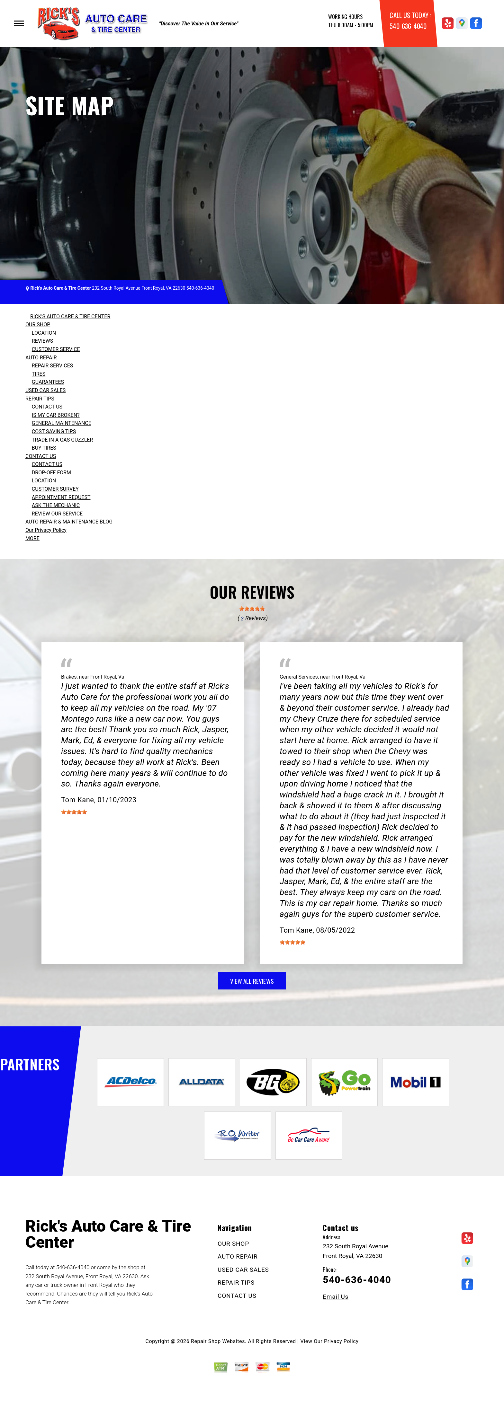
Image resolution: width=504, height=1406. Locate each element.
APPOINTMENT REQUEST (61, 497)
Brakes (68, 677)
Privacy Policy (341, 1341)
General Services (299, 677)
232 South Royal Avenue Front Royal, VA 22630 (138, 288)
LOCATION (44, 333)
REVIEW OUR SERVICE (57, 514)
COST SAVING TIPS (54, 431)
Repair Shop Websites (218, 1341)
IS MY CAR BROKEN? (56, 415)
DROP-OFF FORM (51, 473)
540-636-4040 (408, 26)
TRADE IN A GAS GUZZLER (62, 440)
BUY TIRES (44, 448)
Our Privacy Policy (46, 530)
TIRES (38, 374)
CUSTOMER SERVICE (56, 349)
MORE (32, 538)
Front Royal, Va (107, 677)
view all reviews (252, 980)
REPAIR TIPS (39, 399)
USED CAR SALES (45, 390)
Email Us (335, 1297)
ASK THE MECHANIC (56, 505)
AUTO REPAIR (41, 358)
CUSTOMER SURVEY (55, 489)
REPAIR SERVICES (52, 366)
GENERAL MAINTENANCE (61, 423)
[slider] (252, 608)
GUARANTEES (48, 382)
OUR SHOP (37, 324)
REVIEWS (42, 341)
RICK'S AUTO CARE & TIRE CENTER (70, 316)
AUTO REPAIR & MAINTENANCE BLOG (69, 522)
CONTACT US (47, 407)
